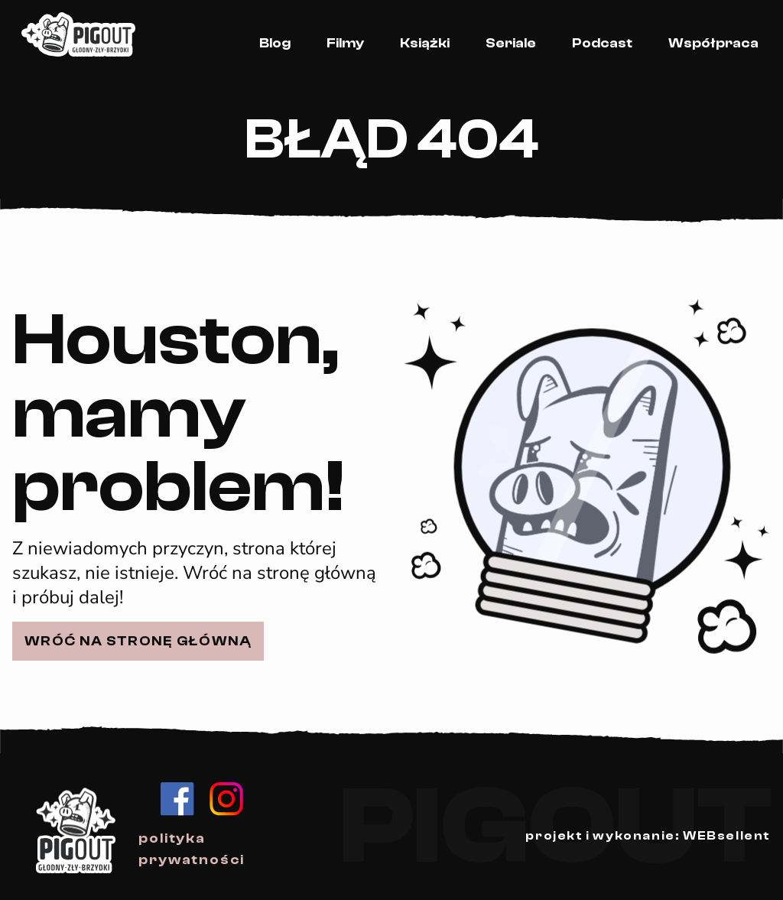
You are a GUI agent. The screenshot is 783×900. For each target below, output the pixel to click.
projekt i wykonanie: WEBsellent (648, 836)
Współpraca (713, 43)
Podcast (602, 43)
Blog (275, 43)
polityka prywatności (191, 849)
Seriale (511, 43)
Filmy (345, 43)
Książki (425, 43)
